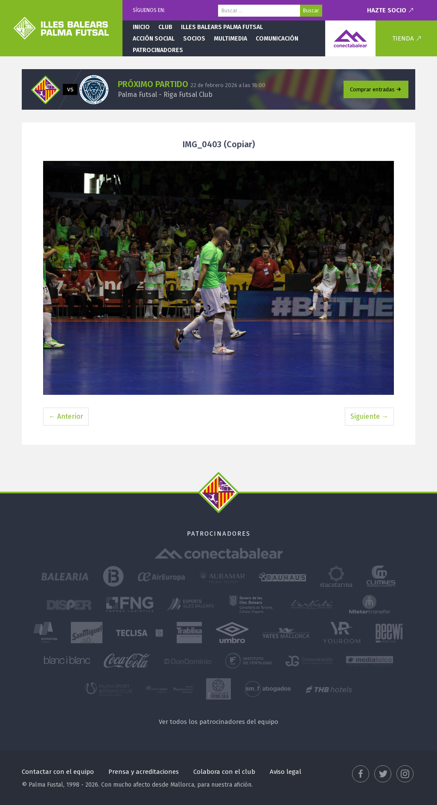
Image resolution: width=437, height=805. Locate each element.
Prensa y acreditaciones (143, 772)
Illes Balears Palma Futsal (222, 27)
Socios (194, 38)
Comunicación (277, 38)
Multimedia (230, 38)
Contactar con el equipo (58, 772)
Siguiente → (369, 416)
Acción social (154, 38)
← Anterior (66, 416)
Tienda (403, 38)
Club (165, 27)
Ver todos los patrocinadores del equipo (218, 722)
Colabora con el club (224, 772)
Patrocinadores (158, 50)
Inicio (141, 27)
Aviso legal (285, 772)
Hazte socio (386, 10)
